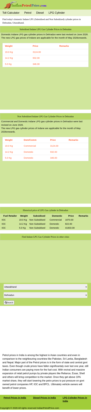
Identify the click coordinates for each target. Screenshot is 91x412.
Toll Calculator (10, 12)
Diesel (40, 12)
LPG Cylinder (57, 12)
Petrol (27, 12)
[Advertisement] (45, 88)
